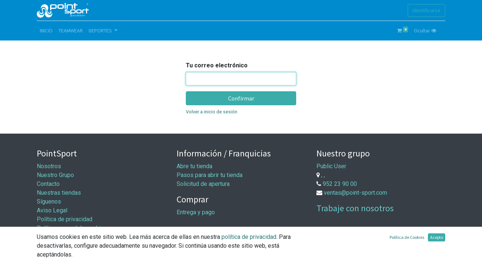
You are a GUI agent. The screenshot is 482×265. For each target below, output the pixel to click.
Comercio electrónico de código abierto (394, 254)
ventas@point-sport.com (355, 192)
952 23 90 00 (340, 183)
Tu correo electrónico (217, 65)
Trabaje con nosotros (355, 208)
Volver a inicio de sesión (211, 111)
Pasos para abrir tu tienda (209, 175)
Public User (331, 166)
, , (323, 175)
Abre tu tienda (194, 166)
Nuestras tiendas (59, 192)
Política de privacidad (64, 219)
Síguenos (49, 201)
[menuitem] (46, 31)
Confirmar (241, 98)
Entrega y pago (196, 212)
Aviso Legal (52, 210)
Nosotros (49, 166)
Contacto (48, 183)
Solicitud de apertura (203, 183)
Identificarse (426, 10)
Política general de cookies (72, 228)
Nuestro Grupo (55, 175)
